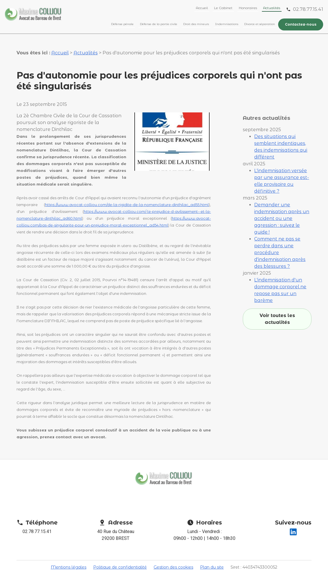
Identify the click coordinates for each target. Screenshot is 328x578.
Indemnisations (226, 24)
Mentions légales (68, 561)
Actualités (271, 8)
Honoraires (248, 8)
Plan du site (212, 561)
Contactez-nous (300, 24)
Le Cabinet (223, 8)
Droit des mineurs (196, 24)
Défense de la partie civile (158, 24)
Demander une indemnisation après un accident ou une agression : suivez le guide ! (281, 199)
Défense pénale (122, 24)
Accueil (202, 8)
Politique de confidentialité (120, 561)
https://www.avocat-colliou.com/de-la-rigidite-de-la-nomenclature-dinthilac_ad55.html (127, 199)
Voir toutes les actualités (277, 299)
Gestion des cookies (173, 561)
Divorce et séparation (259, 24)
